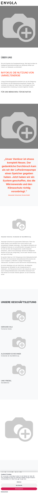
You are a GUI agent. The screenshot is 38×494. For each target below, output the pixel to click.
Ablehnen (19, 482)
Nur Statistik (19, 485)
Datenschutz (4, 491)
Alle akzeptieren (19, 488)
